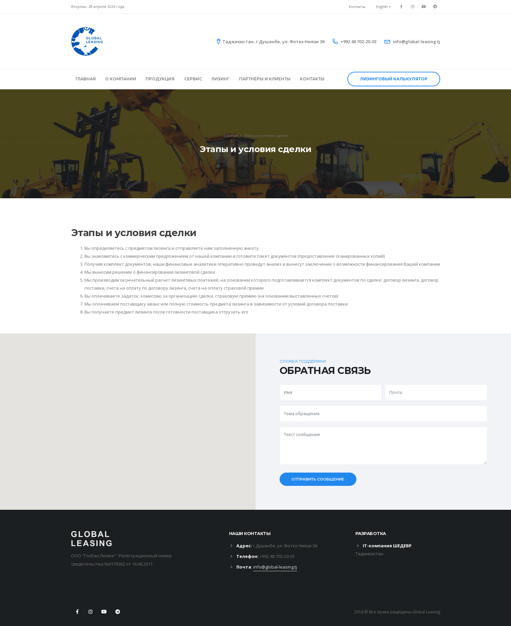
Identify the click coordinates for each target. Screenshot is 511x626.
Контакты (357, 6)
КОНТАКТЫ (312, 78)
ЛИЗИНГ (220, 78)
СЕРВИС (193, 78)
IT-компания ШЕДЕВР (387, 546)
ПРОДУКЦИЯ (160, 78)
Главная (231, 135)
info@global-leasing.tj (416, 42)
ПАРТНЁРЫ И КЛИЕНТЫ (265, 78)
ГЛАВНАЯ (85, 78)
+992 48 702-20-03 (358, 42)
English (383, 6)
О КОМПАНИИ (120, 78)
